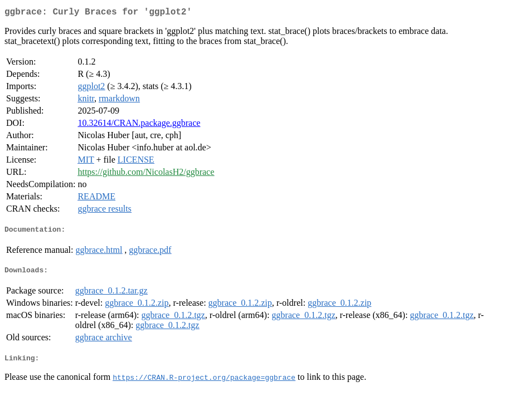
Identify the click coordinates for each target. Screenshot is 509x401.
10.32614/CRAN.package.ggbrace (138, 125)
